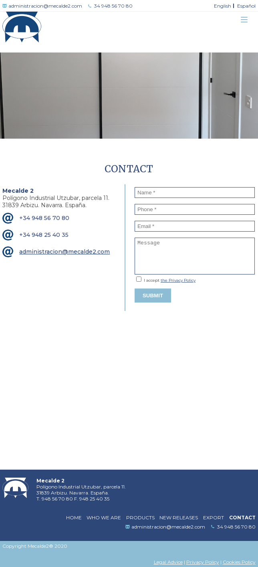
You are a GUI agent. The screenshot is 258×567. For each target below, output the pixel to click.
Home (74, 518)
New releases (178, 518)
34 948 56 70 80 (113, 6)
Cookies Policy (239, 562)
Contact (242, 518)
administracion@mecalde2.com (45, 6)
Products (140, 518)
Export (213, 518)
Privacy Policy (202, 562)
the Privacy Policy (178, 280)
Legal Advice (168, 562)
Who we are (104, 518)
